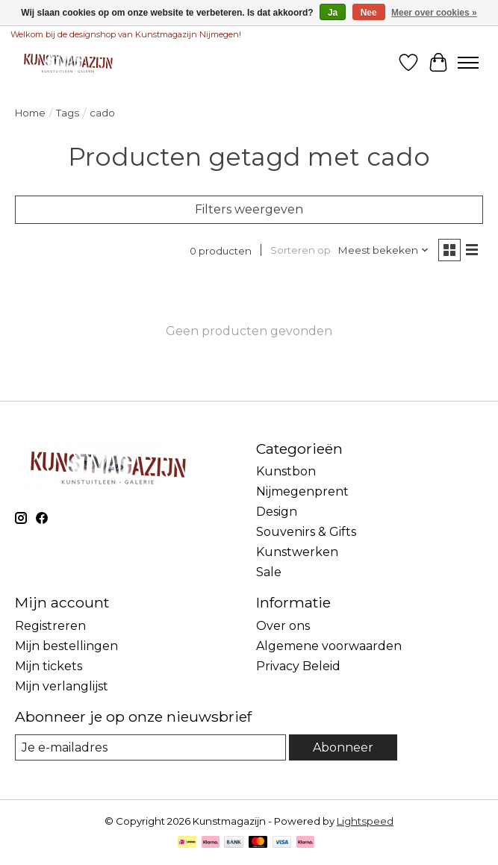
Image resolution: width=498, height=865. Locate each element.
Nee (369, 12)
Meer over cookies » (434, 12)
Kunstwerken (297, 552)
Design (276, 512)
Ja (332, 12)
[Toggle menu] (468, 63)
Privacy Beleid (298, 666)
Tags (67, 113)
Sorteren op (300, 250)
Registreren (50, 626)
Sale (268, 572)
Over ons (283, 626)
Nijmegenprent (302, 491)
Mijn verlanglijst (61, 686)
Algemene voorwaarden (329, 646)
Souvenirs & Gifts (306, 532)
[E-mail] (150, 747)
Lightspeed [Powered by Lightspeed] (365, 821)
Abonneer (343, 747)
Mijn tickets (48, 666)
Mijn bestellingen (66, 646)
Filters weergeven (249, 209)
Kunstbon (286, 471)
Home (30, 113)
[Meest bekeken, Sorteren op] (383, 250)
